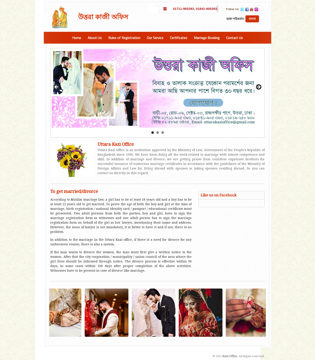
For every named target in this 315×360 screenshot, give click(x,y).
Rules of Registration (124, 37)
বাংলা (252, 19)
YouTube (251, 9)
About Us (95, 37)
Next (258, 87)
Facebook (247, 9)
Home (76, 37)
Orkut (256, 9)
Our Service (155, 37)
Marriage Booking (207, 37)
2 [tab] (157, 132)
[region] (157, 88)
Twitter (242, 9)
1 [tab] (152, 132)
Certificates (178, 37)
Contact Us (234, 37)
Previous (56, 87)
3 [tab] (162, 132)
